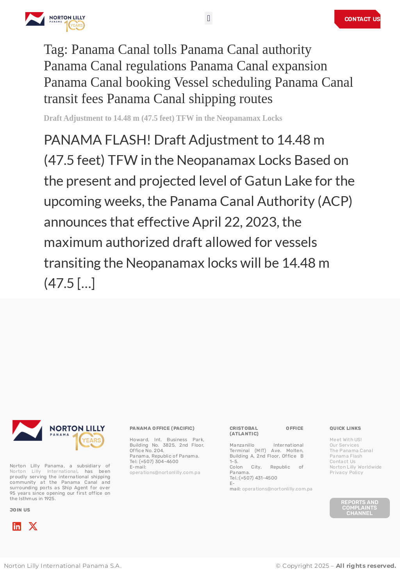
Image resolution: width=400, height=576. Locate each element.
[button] (208, 18)
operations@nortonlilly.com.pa (165, 472)
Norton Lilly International (43, 471)
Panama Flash (346, 456)
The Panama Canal (351, 450)
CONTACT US (362, 19)
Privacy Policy (346, 472)
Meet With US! (346, 439)
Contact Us (342, 461)
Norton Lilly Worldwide (356, 467)
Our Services (344, 445)
